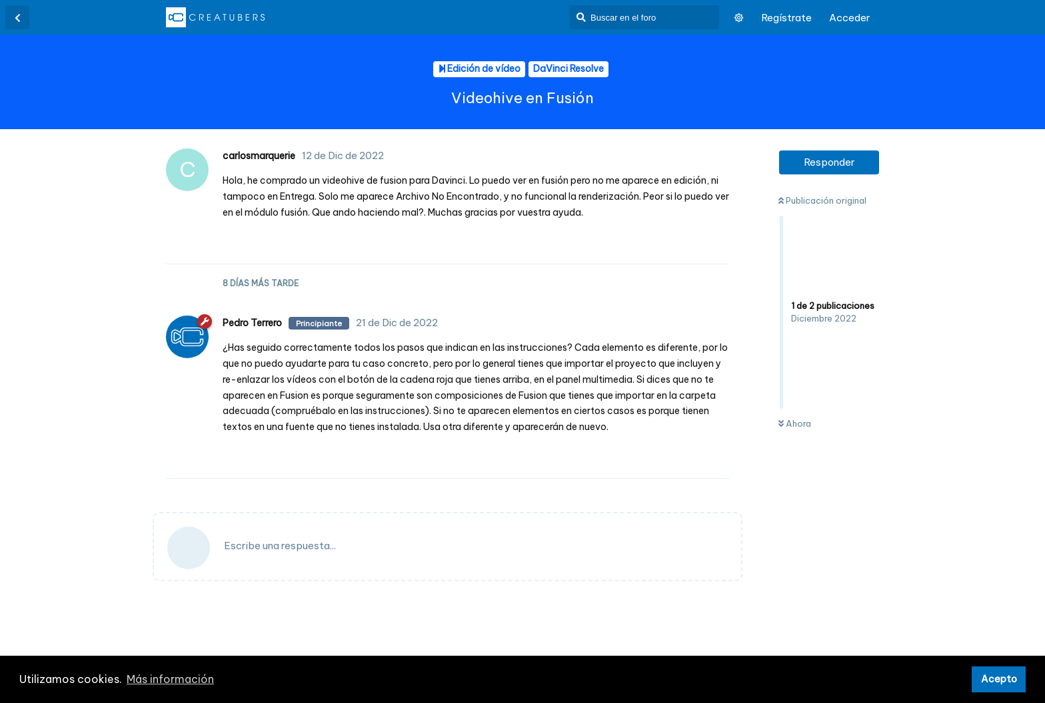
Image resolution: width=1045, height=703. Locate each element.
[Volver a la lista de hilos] (17, 17)
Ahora (794, 423)
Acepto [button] (999, 679)
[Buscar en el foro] (644, 17)
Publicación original (822, 200)
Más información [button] (170, 679)
